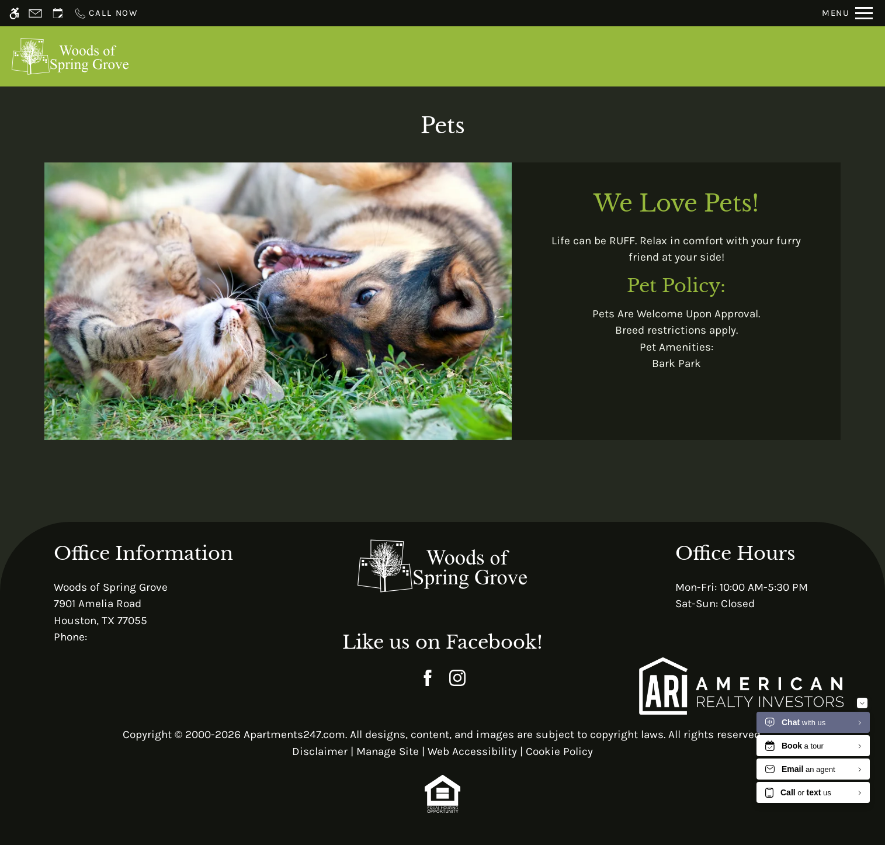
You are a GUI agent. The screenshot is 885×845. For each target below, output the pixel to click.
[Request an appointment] (58, 13)
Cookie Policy (559, 751)
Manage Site (387, 751)
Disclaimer (320, 751)
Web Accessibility (472, 751)
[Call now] (106, 13)
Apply (508, 56)
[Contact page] (35, 13)
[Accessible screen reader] (14, 13)
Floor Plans (575, 56)
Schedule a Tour (427, 56)
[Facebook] (427, 678)
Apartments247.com (294, 734)
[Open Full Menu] (847, 13)
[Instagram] (457, 678)
